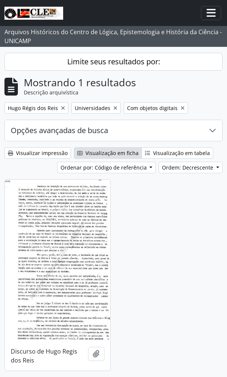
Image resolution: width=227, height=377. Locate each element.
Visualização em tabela (177, 153)
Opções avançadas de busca (59, 130)
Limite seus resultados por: (113, 62)
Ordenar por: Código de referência (104, 167)
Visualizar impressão (38, 153)
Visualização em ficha (108, 153)
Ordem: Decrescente (188, 167)
